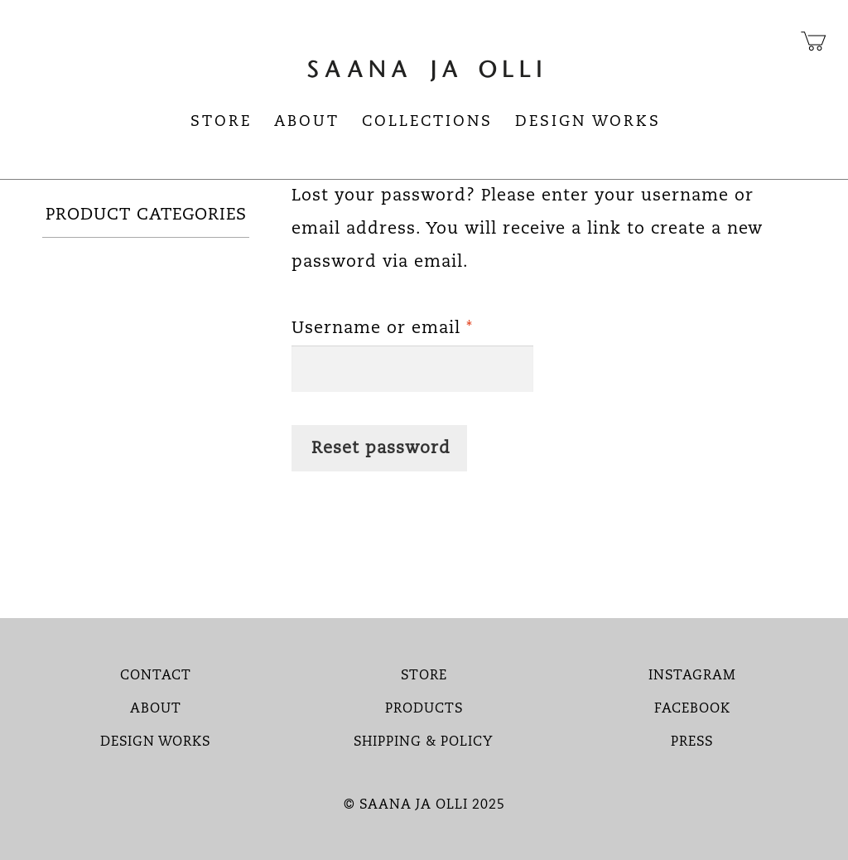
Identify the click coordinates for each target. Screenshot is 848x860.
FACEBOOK (692, 709)
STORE (424, 676)
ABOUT (155, 709)
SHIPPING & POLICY (424, 742)
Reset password (380, 449)
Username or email (412, 324)
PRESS (692, 742)
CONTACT (155, 676)
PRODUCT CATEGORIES (146, 215)
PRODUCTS (424, 709)
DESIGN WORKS (155, 742)
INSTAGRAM (692, 676)
